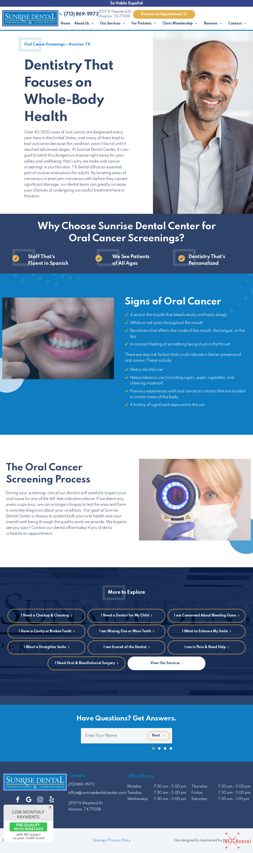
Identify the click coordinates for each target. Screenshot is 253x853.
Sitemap (99, 840)
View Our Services (165, 663)
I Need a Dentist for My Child (125, 615)
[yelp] (51, 800)
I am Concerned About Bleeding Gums (205, 615)
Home (65, 23)
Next (159, 735)
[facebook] (17, 800)
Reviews (214, 24)
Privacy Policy (119, 840)
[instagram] (40, 800)
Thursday (199, 786)
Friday (197, 793)
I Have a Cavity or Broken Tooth (44, 631)
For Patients (145, 24)
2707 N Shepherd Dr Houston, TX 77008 (115, 14)
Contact (238, 24)
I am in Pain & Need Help (205, 647)
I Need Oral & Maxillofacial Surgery (85, 663)
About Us (85, 24)
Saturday (199, 799)
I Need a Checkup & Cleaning (45, 615)
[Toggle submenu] (92, 24)
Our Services (113, 24)
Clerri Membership (181, 24)
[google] (28, 800)
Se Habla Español (126, 3)
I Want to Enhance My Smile (205, 631)
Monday (134, 786)
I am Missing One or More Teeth (125, 631)
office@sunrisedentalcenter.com (97, 793)
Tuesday (134, 793)
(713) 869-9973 (78, 14)
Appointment (164, 14)
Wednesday (137, 799)
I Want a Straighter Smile (45, 647)
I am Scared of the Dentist (125, 647)
